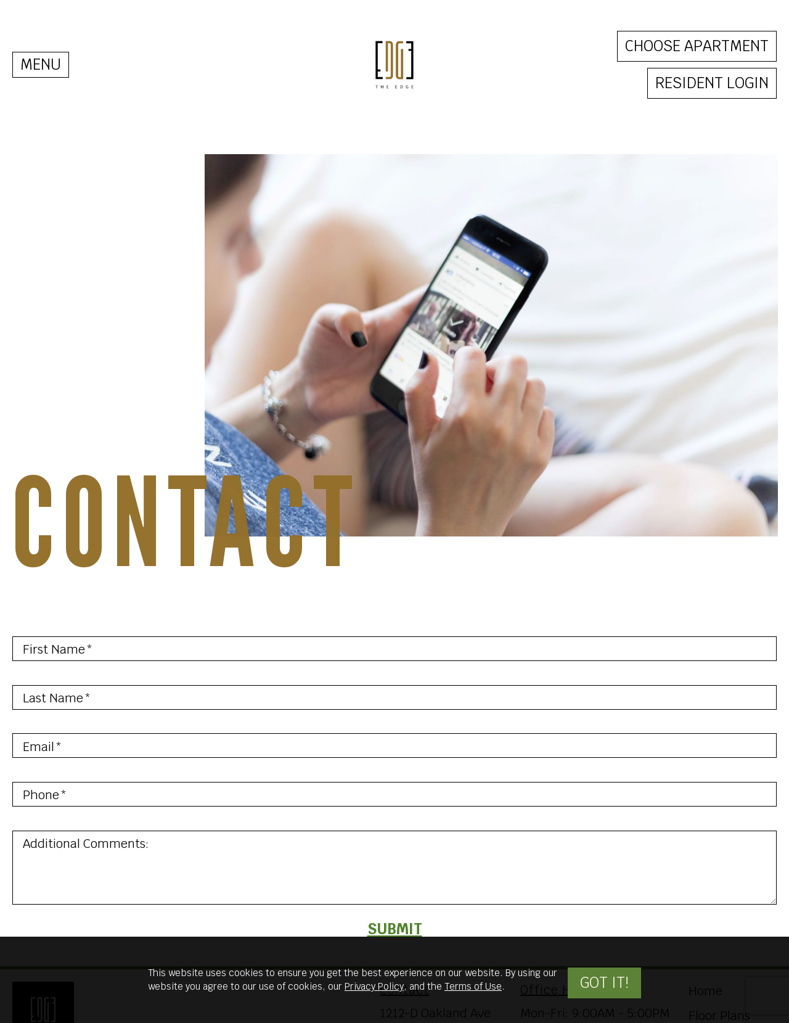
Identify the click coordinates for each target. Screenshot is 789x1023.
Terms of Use (473, 986)
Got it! (604, 982)
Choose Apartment (697, 45)
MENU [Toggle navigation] (40, 64)
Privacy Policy (374, 986)
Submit (394, 929)
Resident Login (712, 82)
